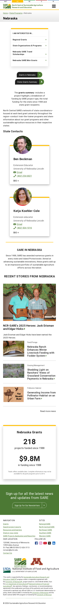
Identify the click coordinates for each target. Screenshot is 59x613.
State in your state (10, 533)
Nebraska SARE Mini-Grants (25, 60)
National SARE (44, 524)
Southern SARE (45, 533)
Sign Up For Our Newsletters (27, 505)
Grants (6, 524)
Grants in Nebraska (27, 75)
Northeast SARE (45, 530)
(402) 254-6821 (24, 175)
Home (5, 13)
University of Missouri (44, 595)
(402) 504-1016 (24, 227)
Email (19, 172)
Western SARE (45, 536)
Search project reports (12, 527)
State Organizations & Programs (27, 45)
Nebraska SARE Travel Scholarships (22, 53)
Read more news (48, 411)
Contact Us (7, 553)
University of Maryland (13, 582)
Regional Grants (20, 39)
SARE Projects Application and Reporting (19, 536)
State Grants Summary (27, 82)
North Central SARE (47, 527)
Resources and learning (12, 530)
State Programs (15, 13)
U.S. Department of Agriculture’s (16, 584)
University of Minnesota (40, 593)
